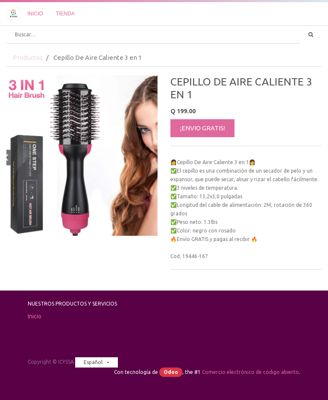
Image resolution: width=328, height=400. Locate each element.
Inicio (34, 316)
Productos (28, 57)
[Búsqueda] (311, 35)
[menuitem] (35, 13)
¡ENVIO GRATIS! (202, 128)
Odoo (171, 372)
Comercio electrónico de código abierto (250, 372)
